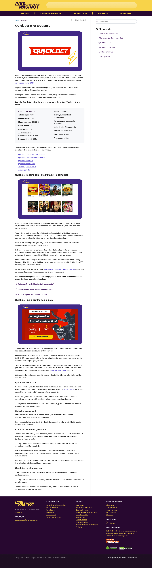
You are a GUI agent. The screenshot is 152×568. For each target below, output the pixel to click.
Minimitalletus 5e (81, 520)
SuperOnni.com (111, 510)
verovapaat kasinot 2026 (24, 83)
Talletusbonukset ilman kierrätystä (87, 524)
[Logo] (27, 5)
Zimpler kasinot (51, 515)
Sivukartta (18, 512)
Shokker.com (110, 505)
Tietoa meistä (132, 557)
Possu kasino (69, 389)
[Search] (97, 21)
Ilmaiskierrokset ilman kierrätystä (86, 512)
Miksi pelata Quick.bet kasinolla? (109, 38)
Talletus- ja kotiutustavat (27, 167)
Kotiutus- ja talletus (104, 52)
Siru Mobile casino (82, 510)
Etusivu (17, 20)
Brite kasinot (50, 512)
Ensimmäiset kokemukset (107, 33)
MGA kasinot (80, 505)
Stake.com (109, 515)
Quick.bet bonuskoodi (26, 164)
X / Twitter (112, 523)
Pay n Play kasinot (80, 13)
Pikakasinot (25, 13)
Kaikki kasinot (103, 13)
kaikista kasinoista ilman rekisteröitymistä (59, 269)
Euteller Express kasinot (53, 517)
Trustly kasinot (50, 510)
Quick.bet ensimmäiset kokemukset (31, 154)
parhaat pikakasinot (58, 370)
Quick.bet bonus (103, 42)
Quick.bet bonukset (25, 161)
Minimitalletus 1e (81, 517)
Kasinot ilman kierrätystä (84, 507)
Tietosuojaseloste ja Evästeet (116, 557)
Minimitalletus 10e (82, 515)
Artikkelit (79, 527)
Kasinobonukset (125, 13)
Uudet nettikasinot (82, 522)
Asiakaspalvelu (24, 170)
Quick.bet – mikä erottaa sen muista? (32, 158)
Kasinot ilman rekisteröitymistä (51, 13)
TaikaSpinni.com (111, 507)
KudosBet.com (111, 512)
